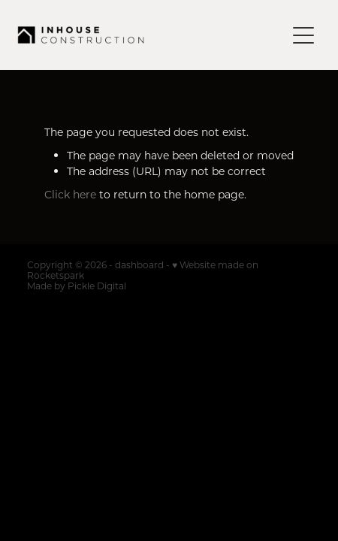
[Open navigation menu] (303, 35)
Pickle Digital (97, 286)
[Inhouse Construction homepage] (151, 35)
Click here (70, 194)
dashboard (139, 264)
